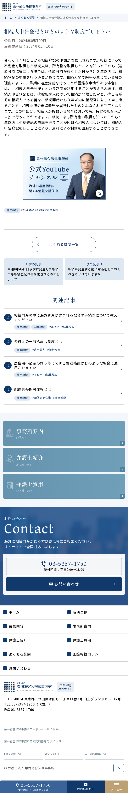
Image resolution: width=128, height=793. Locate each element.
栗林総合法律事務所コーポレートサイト (31, 729)
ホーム (8, 18)
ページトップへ (118, 768)
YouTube (52, 754)
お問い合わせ (17, 668)
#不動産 (40, 210)
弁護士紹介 (15, 640)
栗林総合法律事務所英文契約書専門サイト (32, 741)
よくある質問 (26, 18)
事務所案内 (79, 626)
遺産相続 (12, 210)
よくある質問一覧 (64, 244)
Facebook (12, 754)
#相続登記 (27, 210)
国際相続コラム (83, 654)
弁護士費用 (79, 640)
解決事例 (77, 612)
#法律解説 (51, 210)
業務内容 (13, 626)
